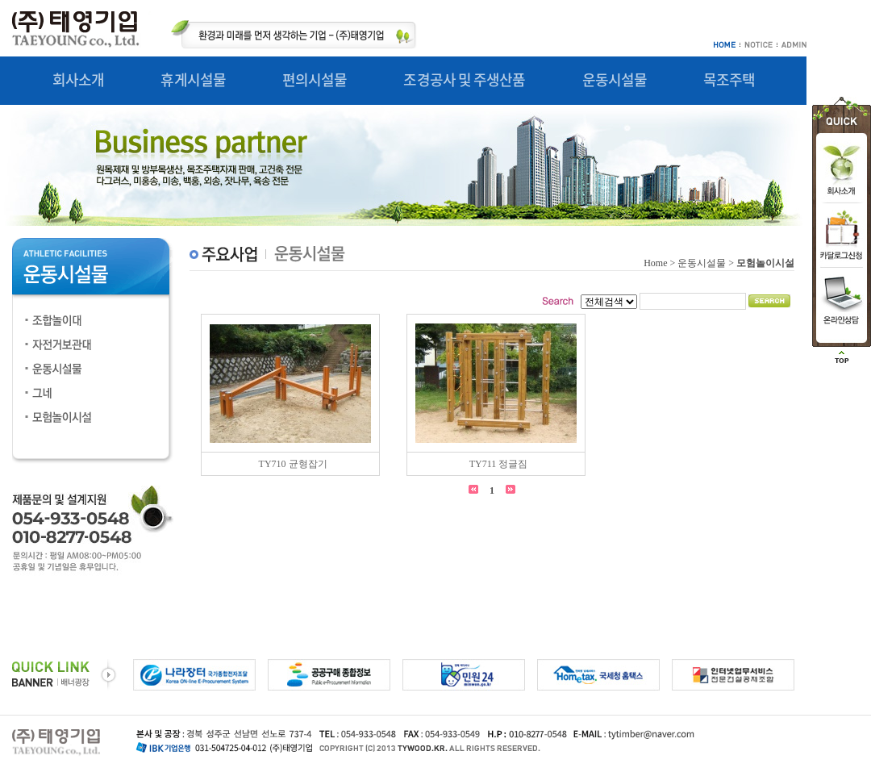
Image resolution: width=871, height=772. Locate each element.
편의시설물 (315, 79)
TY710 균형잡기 (293, 463)
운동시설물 (615, 79)
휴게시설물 (193, 79)
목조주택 (729, 79)
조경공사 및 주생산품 (464, 79)
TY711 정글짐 (498, 463)
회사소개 (78, 79)
